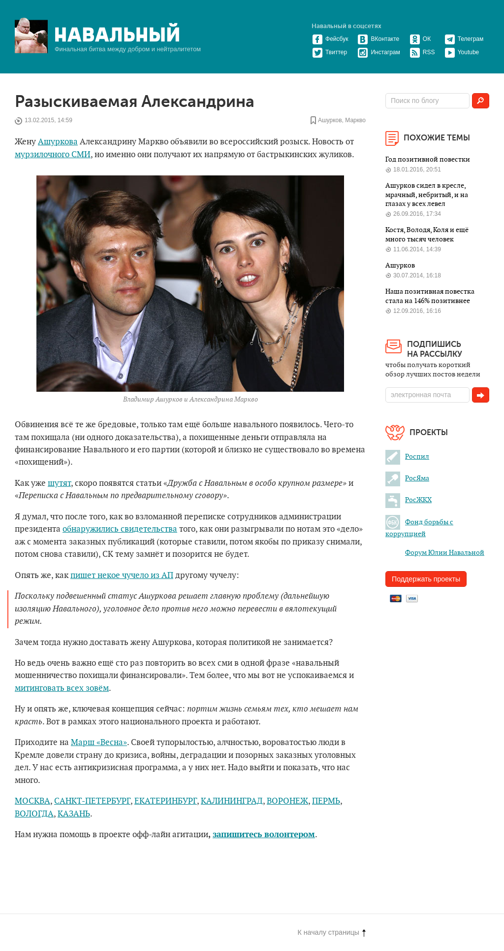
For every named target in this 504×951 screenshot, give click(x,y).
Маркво (355, 120)
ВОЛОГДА (34, 814)
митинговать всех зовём (62, 688)
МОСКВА (32, 801)
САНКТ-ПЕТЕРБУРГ (92, 801)
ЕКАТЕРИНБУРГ (165, 801)
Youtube (461, 52)
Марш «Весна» (99, 742)
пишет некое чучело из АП (121, 575)
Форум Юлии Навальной (434, 552)
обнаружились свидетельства (120, 529)
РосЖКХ (408, 500)
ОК (420, 38)
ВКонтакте (378, 38)
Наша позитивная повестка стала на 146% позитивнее (429, 296)
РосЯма (407, 478)
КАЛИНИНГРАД (232, 801)
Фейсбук (330, 38)
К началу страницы (332, 932)
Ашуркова (58, 142)
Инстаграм (378, 52)
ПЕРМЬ (326, 801)
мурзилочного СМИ (53, 155)
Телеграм (464, 38)
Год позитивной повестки (427, 159)
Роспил (407, 456)
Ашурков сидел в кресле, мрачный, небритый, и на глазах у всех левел (426, 194)
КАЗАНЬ (74, 814)
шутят (59, 483)
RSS (422, 52)
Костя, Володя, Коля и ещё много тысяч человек (427, 234)
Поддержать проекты (426, 579)
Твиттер (329, 52)
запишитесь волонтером (264, 835)
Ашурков (330, 120)
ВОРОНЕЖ (287, 801)
